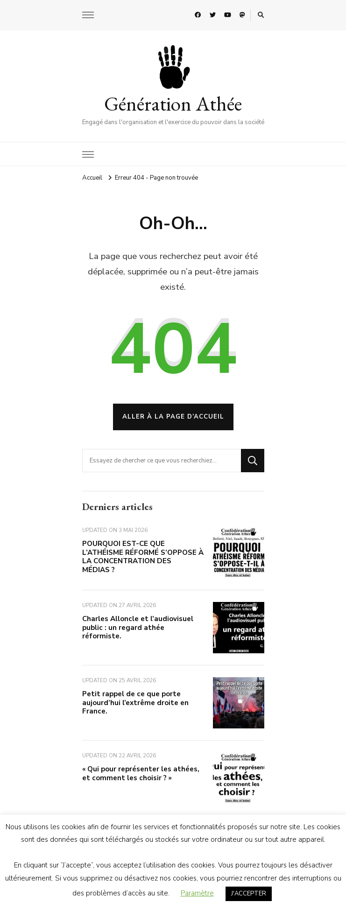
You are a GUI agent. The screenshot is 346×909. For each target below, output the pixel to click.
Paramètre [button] (197, 893)
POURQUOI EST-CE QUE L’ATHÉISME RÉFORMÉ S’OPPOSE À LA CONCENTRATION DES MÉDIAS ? (143, 556)
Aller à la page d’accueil (173, 417)
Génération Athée (173, 104)
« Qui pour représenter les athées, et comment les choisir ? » (140, 773)
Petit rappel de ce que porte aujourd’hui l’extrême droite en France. (135, 702)
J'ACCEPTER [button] (248, 893)
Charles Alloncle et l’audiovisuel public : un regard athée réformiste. (137, 627)
